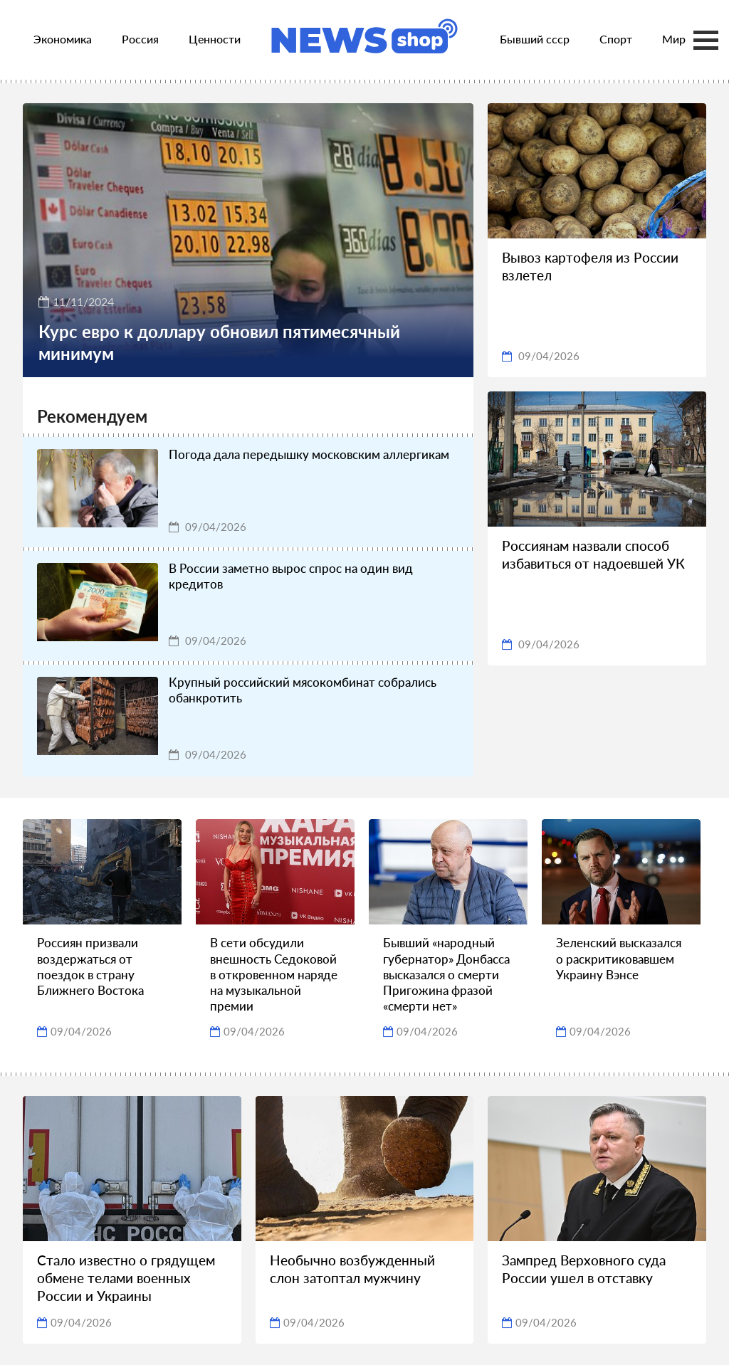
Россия (140, 39)
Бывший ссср (535, 39)
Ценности (215, 39)
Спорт (615, 39)
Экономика (62, 39)
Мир (674, 39)
